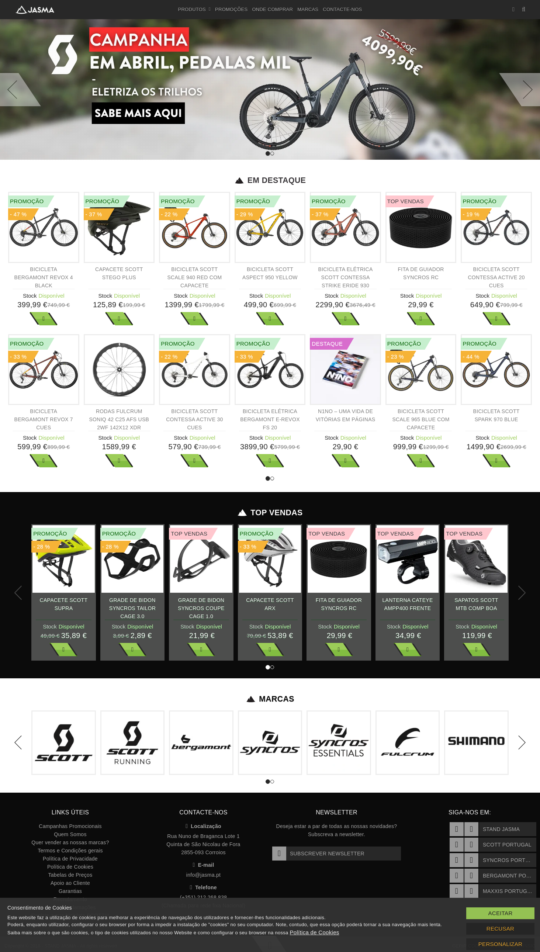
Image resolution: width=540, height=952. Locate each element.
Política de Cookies (70, 867)
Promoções (231, 9)
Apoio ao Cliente (70, 883)
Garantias (70, 891)
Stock (30, 295)
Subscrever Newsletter (318, 854)
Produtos (194, 10)
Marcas (307, 9)
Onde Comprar (272, 9)
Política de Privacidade (70, 859)
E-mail (203, 865)
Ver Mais (44, 318)
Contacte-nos (342, 9)
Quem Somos (70, 834)
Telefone (203, 887)
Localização (203, 826)
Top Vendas (270, 512)
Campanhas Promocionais (70, 826)
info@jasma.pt (203, 875)
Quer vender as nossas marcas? (70, 842)
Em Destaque (270, 180)
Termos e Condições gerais (70, 851)
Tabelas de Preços (70, 875)
